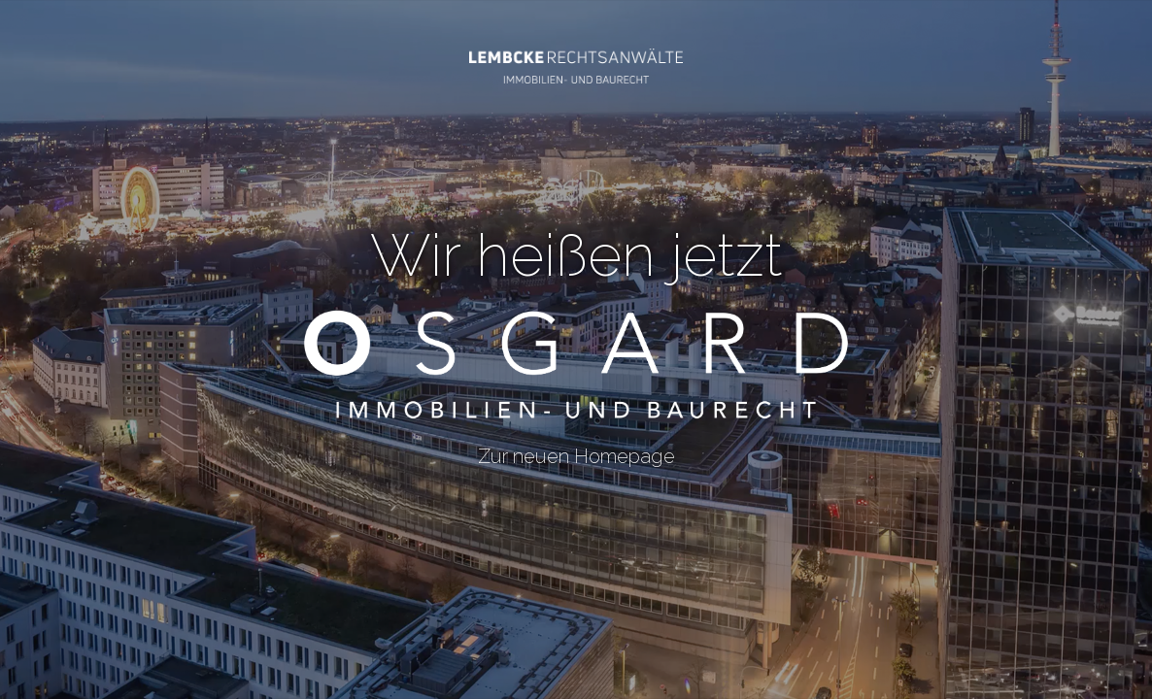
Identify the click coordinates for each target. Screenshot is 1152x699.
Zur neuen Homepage (576, 444)
